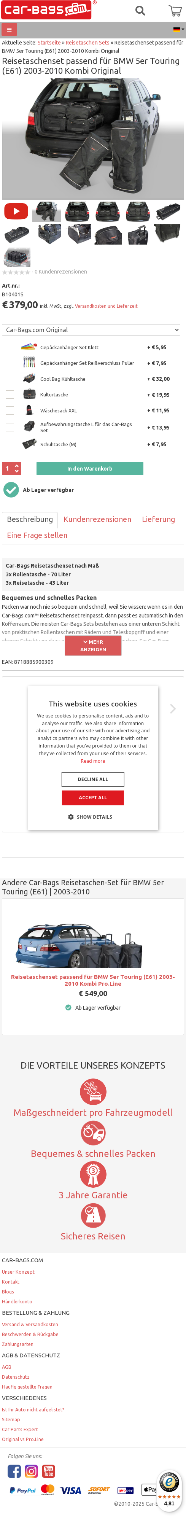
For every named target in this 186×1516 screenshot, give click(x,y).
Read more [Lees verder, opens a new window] (93, 760)
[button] (93, 817)
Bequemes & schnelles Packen (93, 1153)
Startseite (49, 43)
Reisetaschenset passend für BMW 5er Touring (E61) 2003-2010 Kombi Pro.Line (93, 980)
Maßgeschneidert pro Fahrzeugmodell (93, 1112)
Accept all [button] (93, 797)
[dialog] (93, 758)
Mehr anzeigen (93, 645)
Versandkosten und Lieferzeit (106, 306)
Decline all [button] (93, 779)
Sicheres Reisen (93, 1236)
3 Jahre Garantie (93, 1195)
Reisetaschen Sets (88, 43)
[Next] (172, 708)
